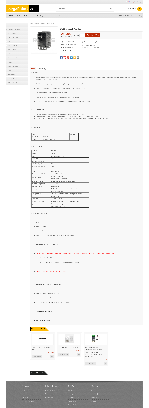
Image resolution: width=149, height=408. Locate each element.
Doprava (25, 394)
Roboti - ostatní (12, 82)
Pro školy (40, 16)
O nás (19, 16)
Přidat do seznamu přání (91, 42)
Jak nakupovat (51, 16)
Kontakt (61, 16)
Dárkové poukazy (73, 397)
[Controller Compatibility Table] (41, 320)
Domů (32, 24)
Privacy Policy (26, 397)
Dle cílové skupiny (13, 25)
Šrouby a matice (12, 78)
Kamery (10, 70)
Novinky (70, 394)
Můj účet (93, 390)
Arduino (10, 54)
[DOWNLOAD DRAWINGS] (44, 311)
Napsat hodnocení (88, 45)
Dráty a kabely (12, 74)
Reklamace (48, 394)
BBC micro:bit (12, 33)
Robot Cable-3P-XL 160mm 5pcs (41, 349)
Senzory (10, 62)
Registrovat (128, 16)
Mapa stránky (49, 397)
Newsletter (94, 401)
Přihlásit (121, 16)
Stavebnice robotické (14, 29)
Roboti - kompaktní (13, 37)
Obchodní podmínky (28, 401)
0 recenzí (96, 47)
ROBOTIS (71, 42)
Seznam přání (95, 397)
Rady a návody (29, 16)
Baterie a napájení (13, 66)
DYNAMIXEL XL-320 (47, 24)
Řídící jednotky (12, 49)
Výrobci (70, 390)
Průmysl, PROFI (12, 45)
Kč (140, 2)
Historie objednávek (97, 394)
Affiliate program (73, 401)
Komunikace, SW (13, 58)
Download (57, 293)
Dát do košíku (93, 35)
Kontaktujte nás (50, 390)
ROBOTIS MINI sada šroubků (68, 347)
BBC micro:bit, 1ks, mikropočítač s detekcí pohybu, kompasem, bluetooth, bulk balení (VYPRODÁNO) (93, 352)
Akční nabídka (72, 405)
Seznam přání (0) (138, 16)
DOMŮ (11, 16)
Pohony (10, 41)
